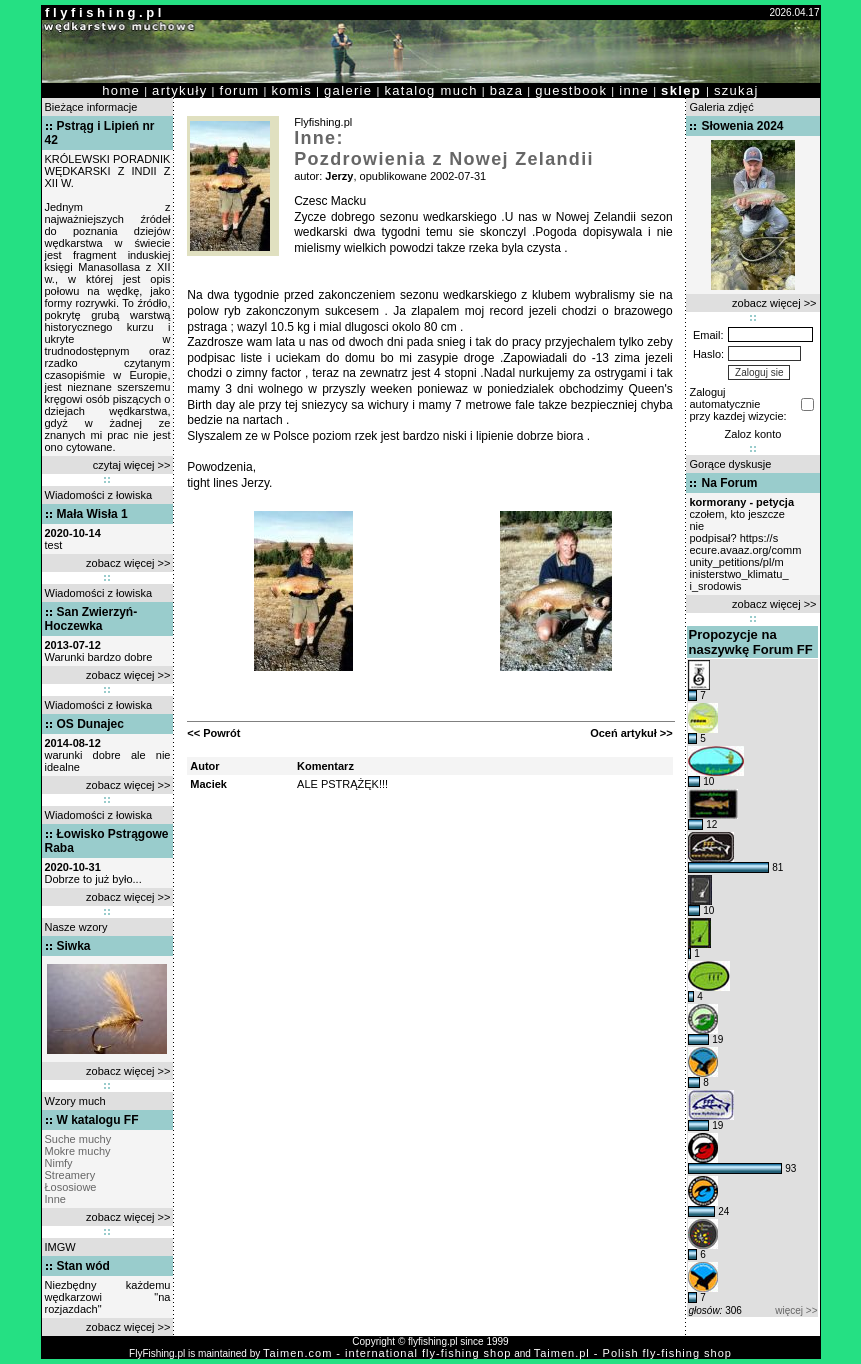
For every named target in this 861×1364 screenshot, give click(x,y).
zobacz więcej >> (128, 563)
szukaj (736, 90)
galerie (348, 90)
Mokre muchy (78, 1151)
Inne (55, 1199)
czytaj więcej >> (132, 465)
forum (240, 90)
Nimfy (59, 1163)
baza (507, 90)
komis (291, 90)
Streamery (70, 1175)
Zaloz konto (753, 434)
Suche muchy (78, 1139)
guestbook (571, 90)
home (121, 90)
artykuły (179, 90)
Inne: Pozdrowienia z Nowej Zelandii (444, 148)
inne (634, 90)
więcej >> (796, 1310)
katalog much (430, 90)
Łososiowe (71, 1187)
